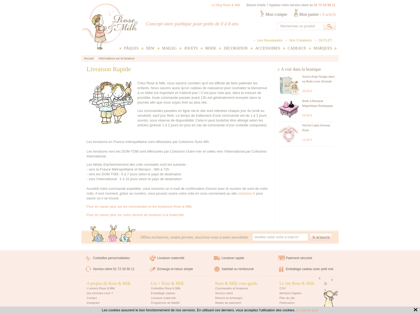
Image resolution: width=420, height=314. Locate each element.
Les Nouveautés (270, 40)
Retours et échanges (228, 298)
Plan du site (287, 298)
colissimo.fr (246, 193)
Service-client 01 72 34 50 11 (113, 269)
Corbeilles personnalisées (111, 258)
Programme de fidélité (165, 302)
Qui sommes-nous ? (100, 293)
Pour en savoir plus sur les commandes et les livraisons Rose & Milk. (140, 207)
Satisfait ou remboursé (238, 269)
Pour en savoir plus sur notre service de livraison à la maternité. (136, 215)
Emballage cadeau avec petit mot (309, 269)
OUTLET (325, 40)
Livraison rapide (233, 258)
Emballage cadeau (163, 293)
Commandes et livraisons (231, 288)
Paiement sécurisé (299, 258)
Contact (92, 298)
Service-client (224, 293)
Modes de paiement (228, 302)
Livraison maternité (170, 258)
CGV (282, 288)
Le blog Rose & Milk (226, 5)
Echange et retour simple (175, 269)
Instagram (93, 302)
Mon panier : (317, 14)
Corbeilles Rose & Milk (166, 288)
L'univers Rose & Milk (101, 288)
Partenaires (286, 302)
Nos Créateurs (300, 40)
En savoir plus (307, 310)
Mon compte (276, 14)
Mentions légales (290, 293)
